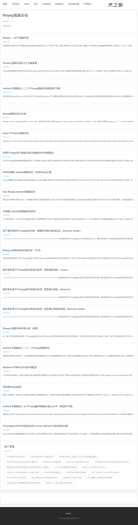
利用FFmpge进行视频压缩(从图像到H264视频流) (28, 152)
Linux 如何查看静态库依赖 (65, 467)
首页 (5, 4)
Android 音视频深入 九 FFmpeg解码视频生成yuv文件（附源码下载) (38, 406)
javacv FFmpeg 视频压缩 (16, 133)
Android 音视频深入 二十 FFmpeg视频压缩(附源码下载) (31, 88)
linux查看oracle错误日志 (42, 457)
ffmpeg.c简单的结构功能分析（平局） (22, 250)
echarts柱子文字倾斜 (16, 478)
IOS (36, 4)
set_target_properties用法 (105, 472)
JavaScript (73, 4)
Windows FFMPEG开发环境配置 (20, 367)
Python (15, 4)
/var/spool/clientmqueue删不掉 (22, 462)
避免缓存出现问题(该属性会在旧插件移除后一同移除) (28, 467)
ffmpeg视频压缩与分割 (14, 113)
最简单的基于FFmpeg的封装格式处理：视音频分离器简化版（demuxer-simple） (45, 309)
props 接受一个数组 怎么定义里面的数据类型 (78, 457)
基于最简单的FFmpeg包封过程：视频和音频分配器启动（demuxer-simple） (42, 230)
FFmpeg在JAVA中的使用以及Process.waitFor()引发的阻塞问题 (35, 426)
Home (68, 513)
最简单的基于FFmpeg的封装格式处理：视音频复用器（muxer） (36, 269)
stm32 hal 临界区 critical (94, 467)
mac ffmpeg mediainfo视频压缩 (19, 191)
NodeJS (59, 4)
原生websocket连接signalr (44, 478)
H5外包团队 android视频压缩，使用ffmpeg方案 (27, 172)
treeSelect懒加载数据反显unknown (23, 483)
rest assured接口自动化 (78, 462)
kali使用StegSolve (16, 457)
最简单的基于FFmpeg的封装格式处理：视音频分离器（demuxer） (37, 289)
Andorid (46, 4)
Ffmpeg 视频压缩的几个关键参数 (20, 63)
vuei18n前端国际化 (52, 472)
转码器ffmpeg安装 (12, 387)
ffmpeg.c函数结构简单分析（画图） (21, 328)
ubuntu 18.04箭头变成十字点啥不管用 (23, 472)
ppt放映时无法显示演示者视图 (99, 478)
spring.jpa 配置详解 (52, 462)
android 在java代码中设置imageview (112, 462)
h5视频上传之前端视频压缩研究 (19, 211)
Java (26, 4)
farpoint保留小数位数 (76, 472)
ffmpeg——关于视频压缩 (16, 38)
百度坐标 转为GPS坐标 (72, 478)
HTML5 (87, 4)
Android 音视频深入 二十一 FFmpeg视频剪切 (26, 348)
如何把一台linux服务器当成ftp (59, 483)
